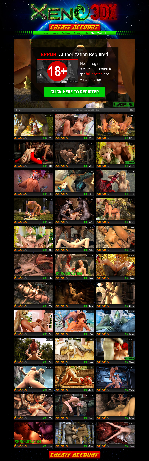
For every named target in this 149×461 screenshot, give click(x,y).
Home (45, 33)
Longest (54, 33)
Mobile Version (97, 33)
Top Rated (66, 33)
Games (77, 33)
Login (85, 33)
